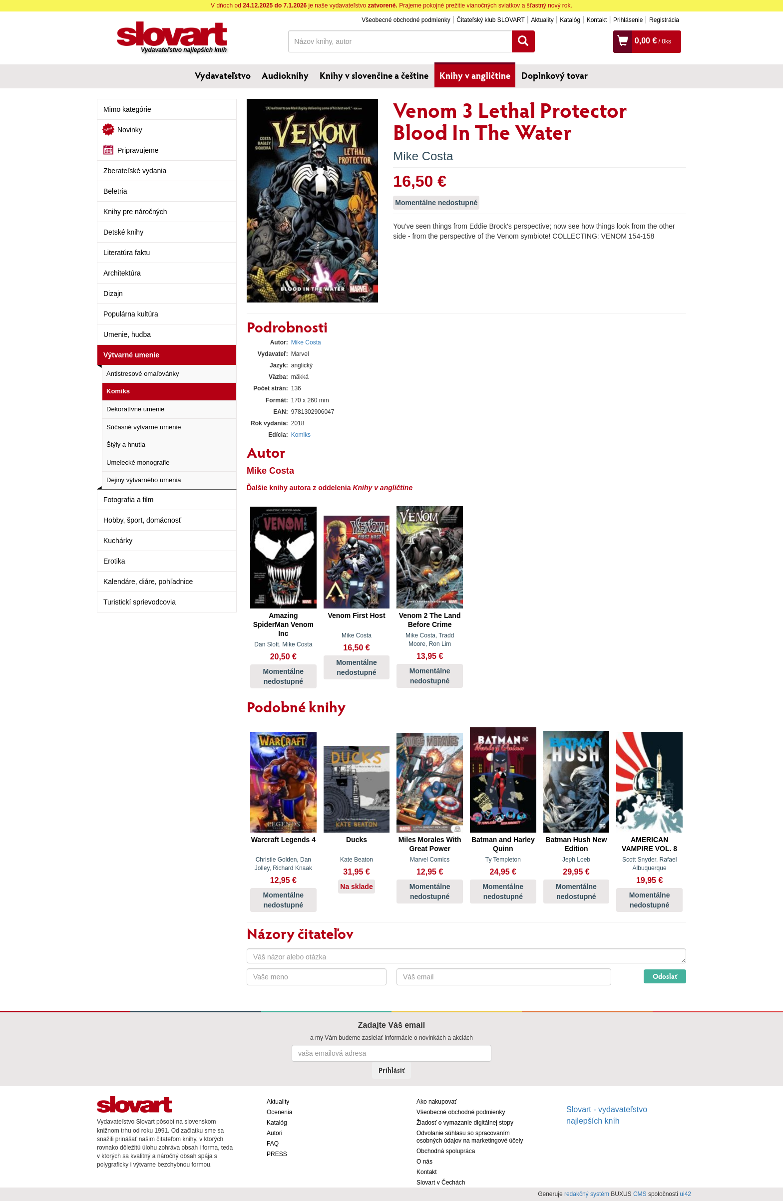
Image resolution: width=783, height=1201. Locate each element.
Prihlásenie (628, 19)
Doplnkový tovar (554, 75)
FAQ (273, 1143)
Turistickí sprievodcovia (139, 602)
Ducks (356, 840)
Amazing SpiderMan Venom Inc (283, 624)
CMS (640, 1194)
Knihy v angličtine (474, 75)
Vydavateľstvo (223, 75)
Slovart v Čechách (440, 1182)
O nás (424, 1161)
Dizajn (113, 294)
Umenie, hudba (127, 334)
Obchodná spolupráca (445, 1151)
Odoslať (665, 976)
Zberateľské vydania (134, 171)
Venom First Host (356, 615)
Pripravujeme (137, 150)
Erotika (114, 561)
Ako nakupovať (436, 1101)
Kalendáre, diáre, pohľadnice (148, 582)
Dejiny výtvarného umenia (143, 480)
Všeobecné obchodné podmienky (406, 19)
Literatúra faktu (126, 253)
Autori (274, 1133)
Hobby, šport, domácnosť (142, 520)
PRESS (277, 1154)
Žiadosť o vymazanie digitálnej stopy (464, 1122)
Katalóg (570, 19)
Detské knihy (123, 232)
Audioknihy (285, 75)
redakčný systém (586, 1194)
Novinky (129, 130)
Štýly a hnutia (125, 444)
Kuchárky (117, 541)
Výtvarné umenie (131, 355)
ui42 (685, 1194)
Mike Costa (423, 156)
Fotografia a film (128, 500)
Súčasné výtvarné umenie (143, 427)
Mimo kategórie (127, 109)
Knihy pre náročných (135, 212)
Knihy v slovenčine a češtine (374, 75)
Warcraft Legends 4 (283, 840)
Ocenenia (279, 1112)
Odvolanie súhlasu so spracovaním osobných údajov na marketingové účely (469, 1137)
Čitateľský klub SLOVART (490, 19)
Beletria (115, 191)
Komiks (118, 391)
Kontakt (597, 19)
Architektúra (122, 273)
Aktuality (542, 19)
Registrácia (664, 19)
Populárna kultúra (130, 314)
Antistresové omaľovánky (142, 373)
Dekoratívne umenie (135, 409)
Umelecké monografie (137, 462)
